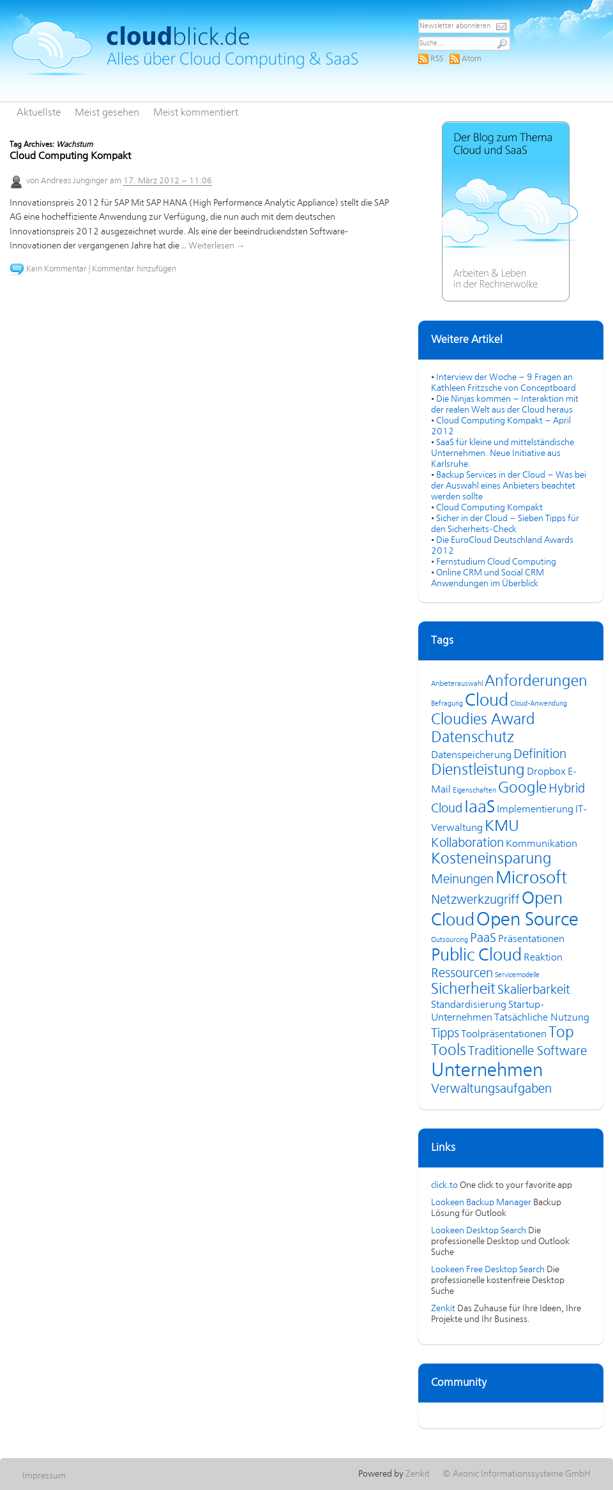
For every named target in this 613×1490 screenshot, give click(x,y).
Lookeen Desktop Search (478, 1230)
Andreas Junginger (74, 181)
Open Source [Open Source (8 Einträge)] (527, 920)
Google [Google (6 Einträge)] (522, 788)
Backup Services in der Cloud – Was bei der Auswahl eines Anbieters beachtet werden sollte (508, 486)
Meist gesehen (107, 113)
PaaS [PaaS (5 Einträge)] (483, 938)
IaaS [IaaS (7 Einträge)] (479, 808)
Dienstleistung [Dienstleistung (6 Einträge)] (478, 770)
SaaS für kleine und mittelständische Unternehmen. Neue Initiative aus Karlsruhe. (502, 453)
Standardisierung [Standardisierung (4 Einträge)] (468, 1005)
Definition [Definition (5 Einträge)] (539, 755)
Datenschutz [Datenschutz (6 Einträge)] (472, 738)
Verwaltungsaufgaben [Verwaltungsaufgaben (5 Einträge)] (491, 1089)
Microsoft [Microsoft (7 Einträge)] (531, 878)
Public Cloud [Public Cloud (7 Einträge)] (476, 956)
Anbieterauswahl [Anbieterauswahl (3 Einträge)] (457, 684)
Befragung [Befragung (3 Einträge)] (447, 704)
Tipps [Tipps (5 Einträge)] (445, 1034)
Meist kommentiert (195, 113)
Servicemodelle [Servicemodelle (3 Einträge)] (517, 975)
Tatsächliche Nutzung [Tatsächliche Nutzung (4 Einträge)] (541, 1018)
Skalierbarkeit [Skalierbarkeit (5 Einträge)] (533, 990)
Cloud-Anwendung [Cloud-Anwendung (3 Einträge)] (538, 704)
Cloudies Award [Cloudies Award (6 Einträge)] (483, 720)
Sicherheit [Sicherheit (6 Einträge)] (463, 989)
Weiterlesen (216, 245)
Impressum (44, 1475)
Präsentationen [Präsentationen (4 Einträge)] (531, 939)
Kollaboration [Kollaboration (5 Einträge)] (467, 843)
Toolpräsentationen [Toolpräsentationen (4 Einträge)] (504, 1035)
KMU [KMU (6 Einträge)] (502, 826)
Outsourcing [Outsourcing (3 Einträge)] (449, 940)
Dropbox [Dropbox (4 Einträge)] (546, 772)
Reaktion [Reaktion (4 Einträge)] (543, 958)
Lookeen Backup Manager (481, 1202)
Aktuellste (39, 113)
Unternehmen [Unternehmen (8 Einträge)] (487, 1071)
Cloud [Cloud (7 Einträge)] (486, 701)
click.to (444, 1185)
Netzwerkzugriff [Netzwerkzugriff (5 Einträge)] (475, 900)
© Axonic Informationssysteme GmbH (517, 1474)
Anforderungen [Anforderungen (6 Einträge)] (536, 681)
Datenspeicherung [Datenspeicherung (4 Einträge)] (471, 755)
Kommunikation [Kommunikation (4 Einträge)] (541, 844)
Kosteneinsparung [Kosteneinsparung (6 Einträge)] (491, 859)
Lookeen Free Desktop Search (488, 1269)
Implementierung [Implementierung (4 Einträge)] (535, 810)
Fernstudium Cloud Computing (496, 562)
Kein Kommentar (56, 269)
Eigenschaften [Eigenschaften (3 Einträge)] (474, 790)
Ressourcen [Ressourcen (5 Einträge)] (462, 974)
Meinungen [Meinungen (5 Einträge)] (462, 880)
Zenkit (443, 1308)
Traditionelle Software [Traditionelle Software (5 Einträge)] (527, 1051)
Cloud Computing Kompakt (70, 156)
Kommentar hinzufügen (134, 269)
